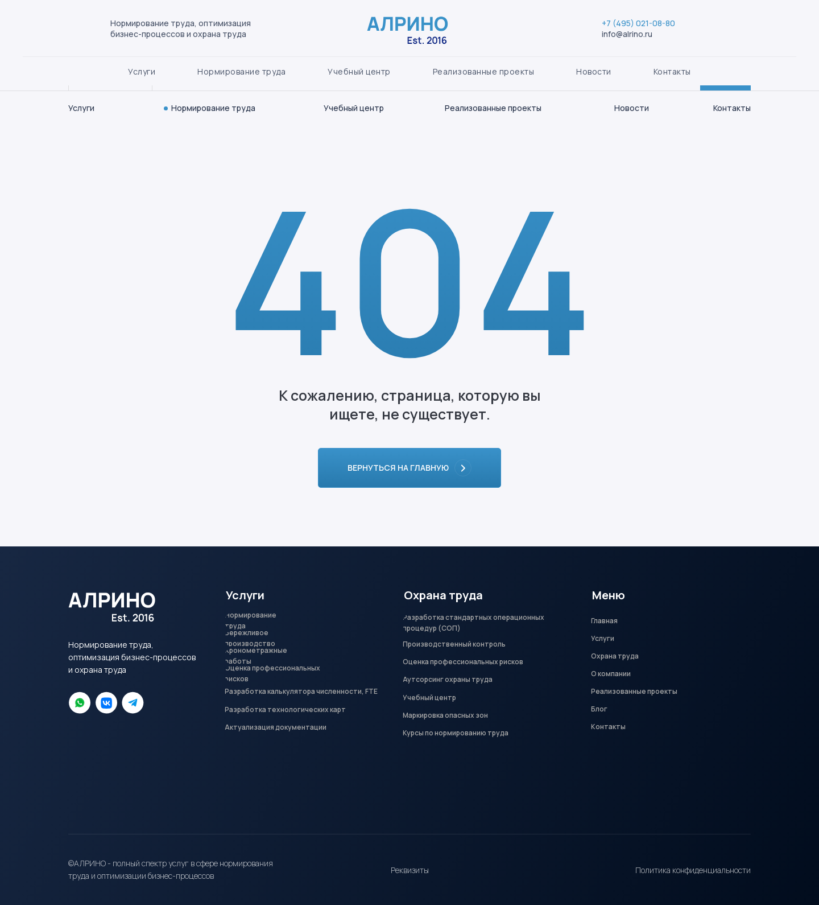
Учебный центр (354, 107)
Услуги (81, 107)
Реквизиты (410, 870)
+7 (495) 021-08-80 (622, 57)
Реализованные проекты (493, 107)
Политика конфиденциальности (693, 870)
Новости (631, 107)
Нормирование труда (213, 107)
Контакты (732, 107)
